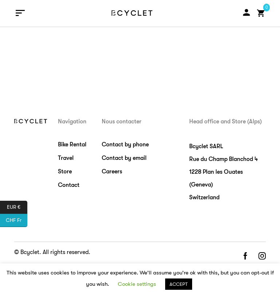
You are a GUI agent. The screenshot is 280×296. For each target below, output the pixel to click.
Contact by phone (125, 144)
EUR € (17, 207)
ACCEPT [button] (179, 284)
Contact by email (124, 158)
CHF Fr (16, 220)
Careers (112, 171)
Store (65, 171)
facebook (245, 256)
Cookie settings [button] (137, 284)
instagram (262, 256)
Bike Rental (72, 144)
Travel (66, 158)
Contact (68, 185)
